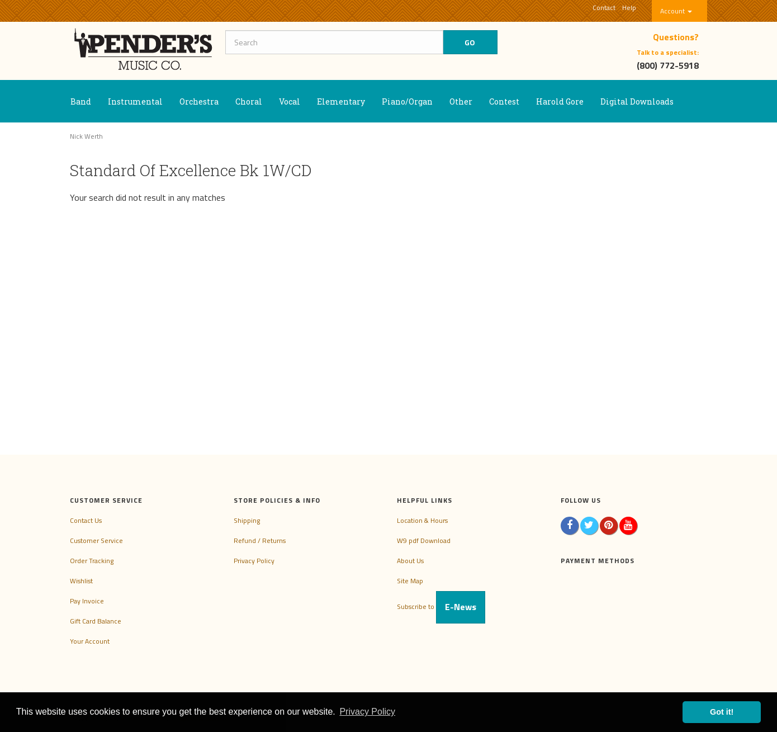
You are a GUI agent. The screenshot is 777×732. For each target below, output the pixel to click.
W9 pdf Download (424, 540)
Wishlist (81, 580)
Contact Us (86, 520)
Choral (248, 101)
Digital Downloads (637, 101)
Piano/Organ (407, 101)
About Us (410, 560)
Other (460, 101)
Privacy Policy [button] (367, 711)
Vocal (289, 101)
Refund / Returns (260, 540)
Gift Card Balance (95, 621)
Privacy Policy (254, 560)
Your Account (90, 641)
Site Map (410, 580)
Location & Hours (422, 520)
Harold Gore (560, 101)
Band (80, 101)
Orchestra (199, 101)
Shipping (247, 520)
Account (676, 11)
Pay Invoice (87, 601)
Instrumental (135, 101)
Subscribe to (441, 606)
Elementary (341, 101)
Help (629, 7)
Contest (504, 101)
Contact (604, 7)
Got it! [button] (721, 711)
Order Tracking (91, 560)
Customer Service (96, 540)
